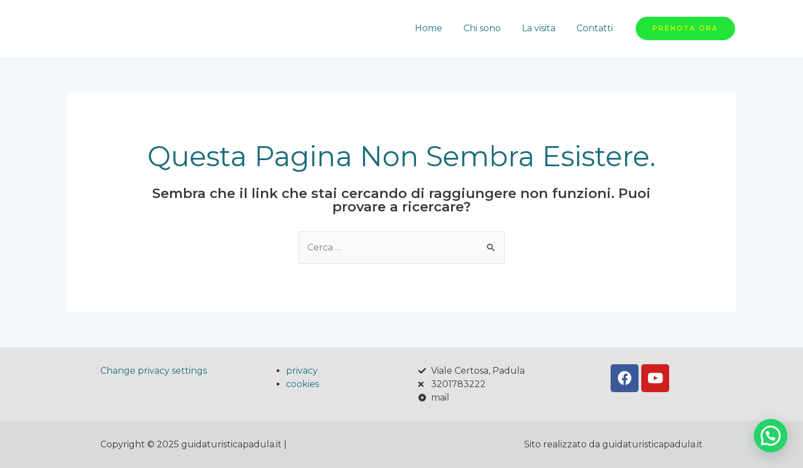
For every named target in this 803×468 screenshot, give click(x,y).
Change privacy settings (153, 370)
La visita (543, 28)
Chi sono (490, 28)
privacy (302, 370)
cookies (302, 384)
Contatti (596, 28)
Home (440, 28)
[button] (770, 435)
